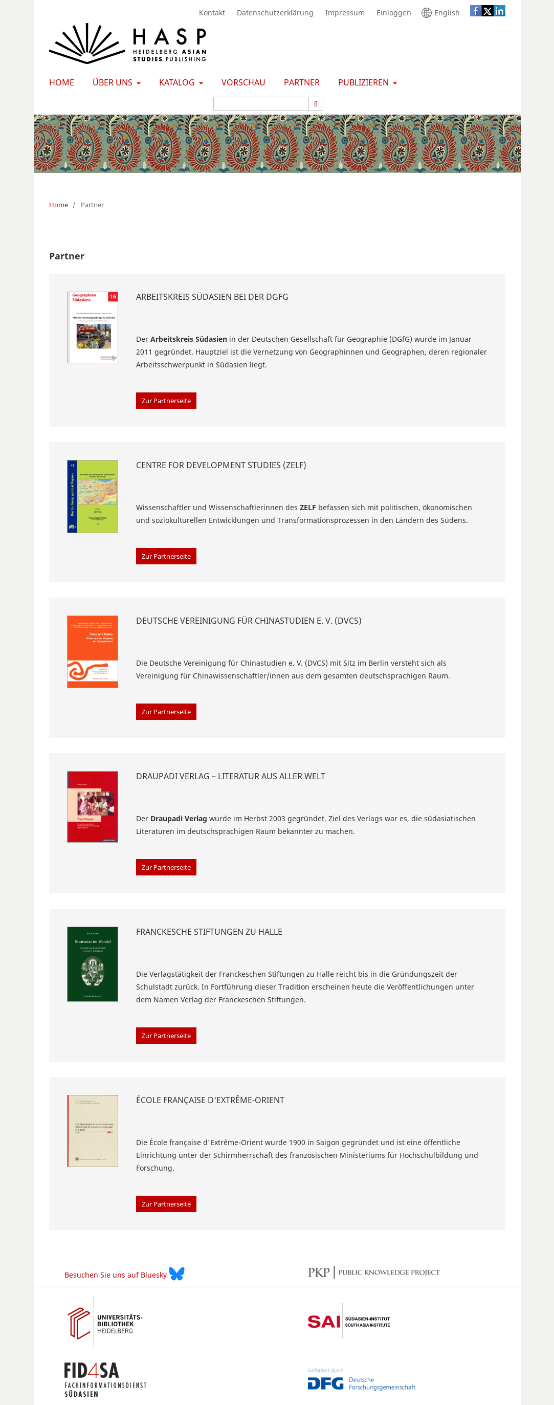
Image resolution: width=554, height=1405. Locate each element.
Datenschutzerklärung (273, 13)
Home (59, 82)
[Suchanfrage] (261, 104)
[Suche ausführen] (316, 104)
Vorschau (241, 82)
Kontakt (209, 13)
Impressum (342, 13)
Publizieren (362, 82)
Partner (300, 82)
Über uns (111, 82)
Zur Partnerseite (166, 400)
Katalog (176, 82)
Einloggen (391, 13)
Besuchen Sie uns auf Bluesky (124, 1274)
